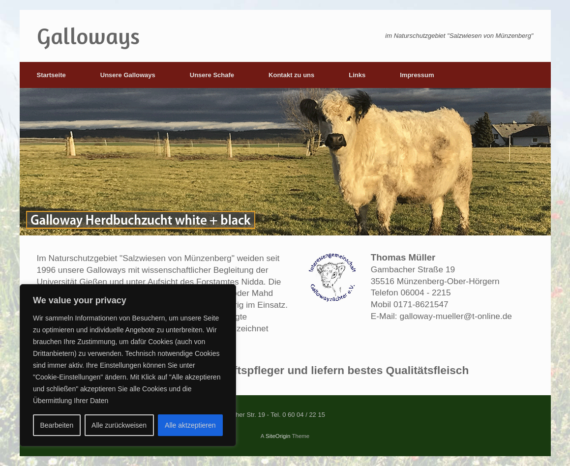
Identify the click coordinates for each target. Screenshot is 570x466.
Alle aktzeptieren (190, 425)
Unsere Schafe (212, 75)
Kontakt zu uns (291, 75)
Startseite (51, 75)
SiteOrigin (278, 436)
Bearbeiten (56, 425)
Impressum (417, 75)
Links (357, 75)
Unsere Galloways (127, 75)
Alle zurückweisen (119, 425)
